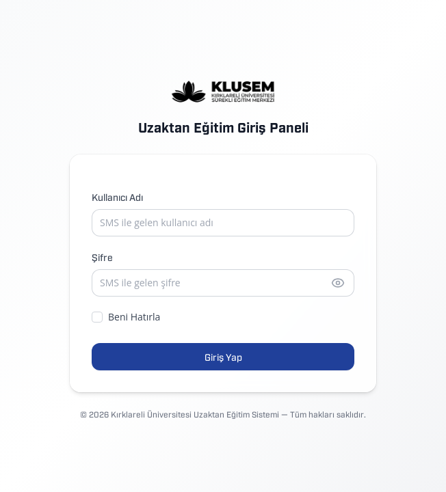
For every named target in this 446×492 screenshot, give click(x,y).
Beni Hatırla (126, 316)
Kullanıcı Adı (117, 196)
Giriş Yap (223, 356)
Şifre (102, 256)
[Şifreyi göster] (338, 283)
